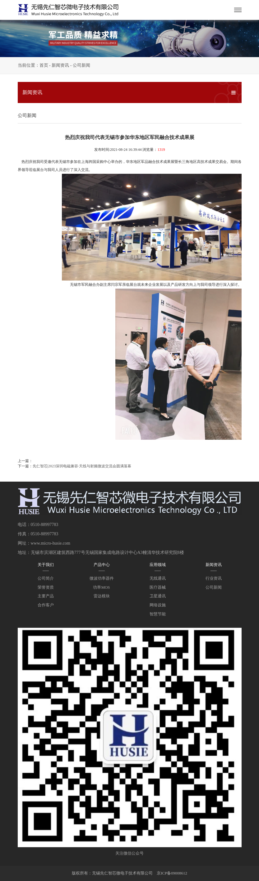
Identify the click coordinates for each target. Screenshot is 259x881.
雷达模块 (102, 596)
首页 (43, 65)
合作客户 (46, 605)
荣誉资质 (46, 587)
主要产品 (46, 596)
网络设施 (158, 605)
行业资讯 (214, 578)
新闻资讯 (60, 65)
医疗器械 (158, 587)
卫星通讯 (158, 596)
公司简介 (46, 578)
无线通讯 (158, 578)
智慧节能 (158, 614)
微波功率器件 (102, 578)
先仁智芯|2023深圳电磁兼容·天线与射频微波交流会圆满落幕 (82, 466)
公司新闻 (81, 65)
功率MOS (101, 587)
